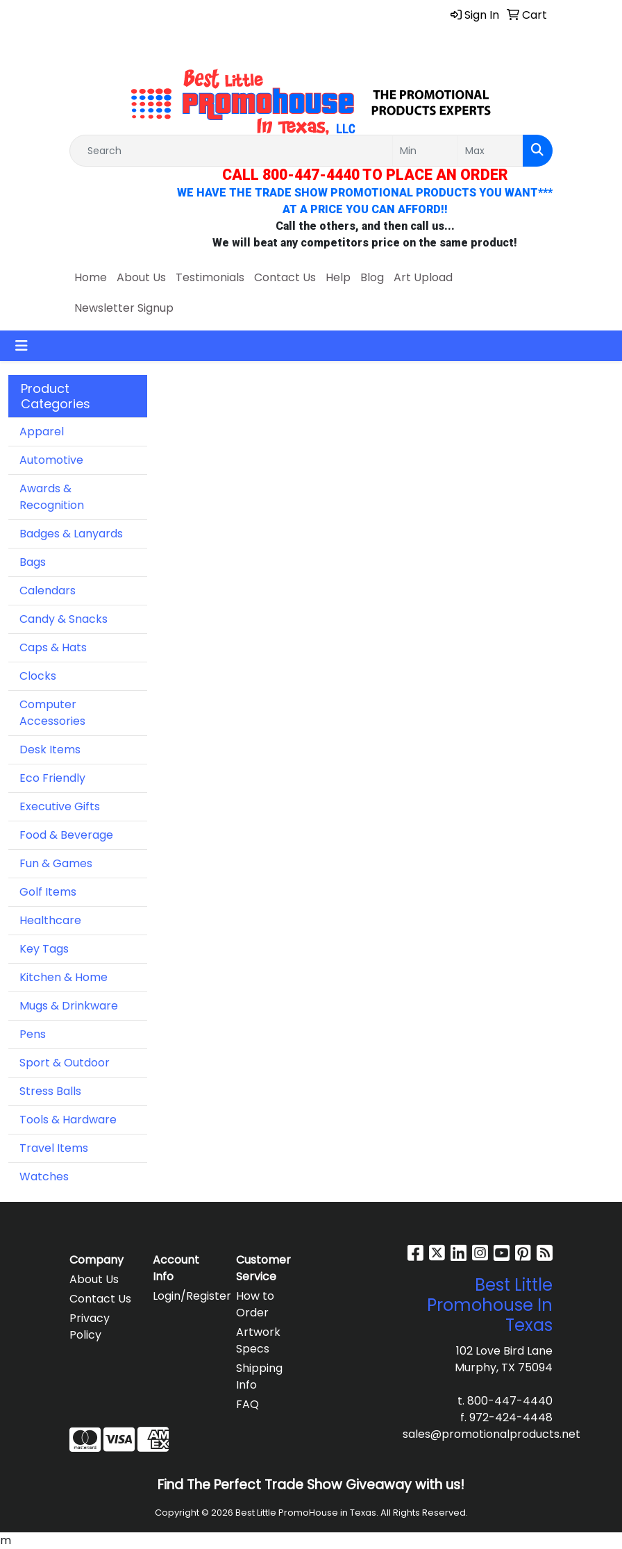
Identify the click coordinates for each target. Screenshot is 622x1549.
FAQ (247, 1404)
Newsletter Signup (124, 308)
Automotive (51, 460)
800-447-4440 (510, 1401)
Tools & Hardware (68, 1120)
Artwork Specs (258, 1340)
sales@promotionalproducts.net (491, 1434)
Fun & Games (55, 863)
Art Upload (423, 277)
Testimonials (210, 277)
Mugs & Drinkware (68, 1006)
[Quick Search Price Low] (425, 151)
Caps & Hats (53, 647)
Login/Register (186, 1296)
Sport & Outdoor (64, 1063)
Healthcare (50, 920)
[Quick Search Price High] (490, 151)
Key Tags (44, 949)
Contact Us (285, 277)
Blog (372, 277)
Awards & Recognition (51, 496)
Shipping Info (259, 1376)
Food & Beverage (66, 835)
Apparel (41, 431)
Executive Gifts (59, 806)
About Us (141, 277)
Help (338, 277)
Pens (32, 1034)
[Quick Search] (231, 151)
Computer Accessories (52, 712)
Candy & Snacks (63, 619)
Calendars (47, 590)
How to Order (255, 1304)
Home (90, 277)
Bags (32, 562)
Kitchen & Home (63, 977)
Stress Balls (50, 1091)
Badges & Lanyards (71, 534)
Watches (44, 1176)
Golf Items (47, 892)
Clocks (37, 676)
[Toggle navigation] (21, 345)
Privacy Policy (89, 1326)
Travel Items (53, 1148)
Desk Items (50, 749)
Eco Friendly (52, 778)
